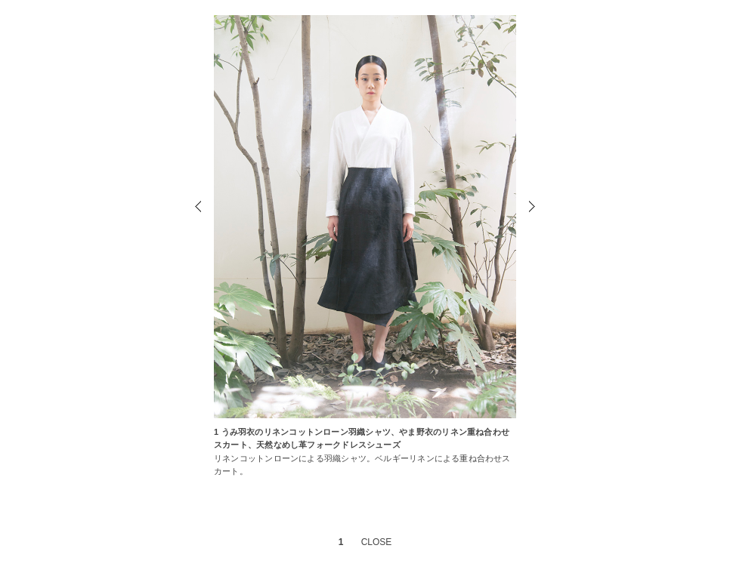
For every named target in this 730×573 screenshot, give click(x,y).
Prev (199, 208)
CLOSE (376, 542)
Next (530, 208)
